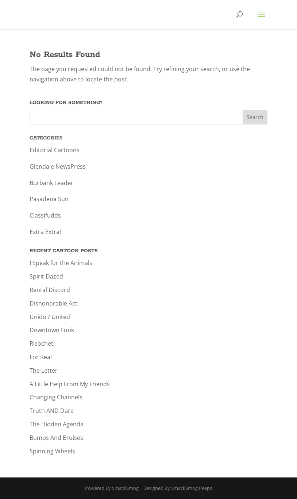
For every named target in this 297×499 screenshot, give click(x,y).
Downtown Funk (52, 330)
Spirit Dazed (46, 276)
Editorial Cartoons (55, 150)
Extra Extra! (45, 232)
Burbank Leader (51, 183)
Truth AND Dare (52, 411)
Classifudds (45, 215)
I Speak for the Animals (61, 263)
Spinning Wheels (52, 451)
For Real (41, 357)
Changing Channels (56, 397)
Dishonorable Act (53, 303)
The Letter (44, 370)
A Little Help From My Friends (70, 384)
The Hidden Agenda (57, 424)
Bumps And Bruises (56, 438)
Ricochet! (42, 343)
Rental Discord (50, 290)
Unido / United (50, 317)
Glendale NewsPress (58, 166)
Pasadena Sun (49, 199)
